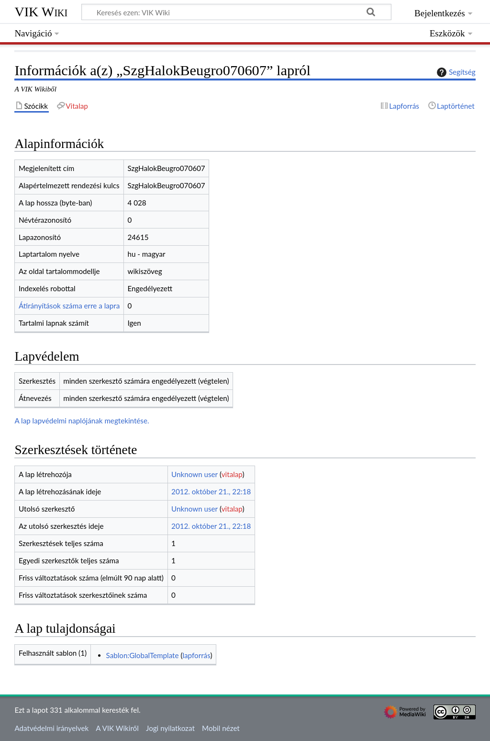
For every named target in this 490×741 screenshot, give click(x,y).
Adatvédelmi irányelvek (51, 728)
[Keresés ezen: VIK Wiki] (236, 12)
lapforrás (196, 655)
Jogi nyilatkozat (170, 728)
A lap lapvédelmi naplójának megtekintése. (81, 420)
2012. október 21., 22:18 (211, 491)
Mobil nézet (221, 728)
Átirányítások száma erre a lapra (69, 305)
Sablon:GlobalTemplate (142, 655)
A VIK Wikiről (117, 728)
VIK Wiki (40, 11)
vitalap (232, 474)
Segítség (455, 72)
